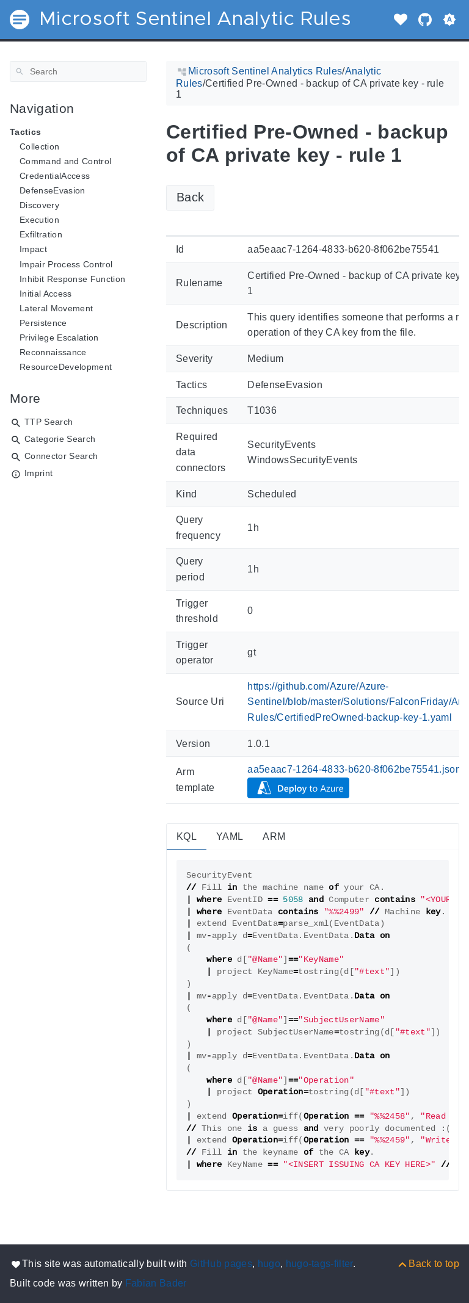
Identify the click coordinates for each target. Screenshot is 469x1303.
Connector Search (61, 456)
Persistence (43, 323)
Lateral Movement (56, 308)
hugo (269, 1263)
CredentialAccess (55, 176)
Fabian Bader (156, 1283)
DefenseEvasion (52, 190)
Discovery (39, 205)
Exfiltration (41, 234)
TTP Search (48, 422)
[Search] (78, 71)
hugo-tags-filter (319, 1263)
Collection (39, 146)
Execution (39, 220)
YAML (229, 836)
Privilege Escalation (59, 337)
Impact (33, 249)
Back (190, 197)
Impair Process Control (66, 264)
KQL (186, 836)
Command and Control (65, 161)
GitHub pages (221, 1263)
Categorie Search (59, 439)
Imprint (38, 473)
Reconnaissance (53, 352)
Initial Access (46, 293)
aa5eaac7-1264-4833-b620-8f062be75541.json (354, 769)
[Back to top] (427, 1263)
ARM (274, 836)
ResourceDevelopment (66, 367)
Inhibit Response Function (72, 279)
